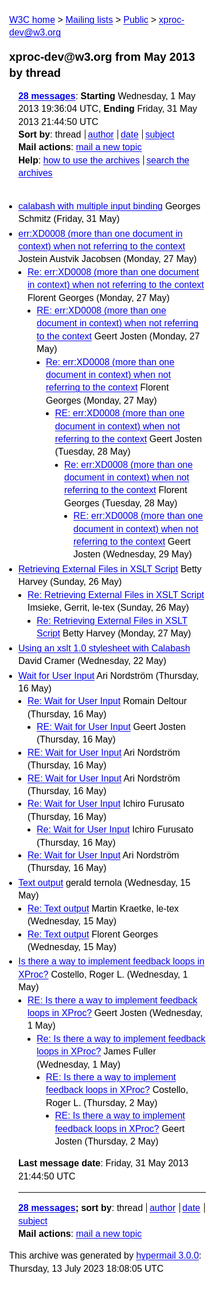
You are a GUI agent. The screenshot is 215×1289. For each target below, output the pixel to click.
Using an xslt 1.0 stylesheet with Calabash (104, 648)
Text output (40, 883)
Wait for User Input (56, 676)
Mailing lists (89, 20)
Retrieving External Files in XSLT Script (98, 569)
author (101, 134)
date (129, 134)
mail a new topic (109, 147)
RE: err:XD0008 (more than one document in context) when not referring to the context (117, 323)
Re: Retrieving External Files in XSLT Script (116, 595)
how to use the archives (92, 160)
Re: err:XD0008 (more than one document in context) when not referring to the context (110, 375)
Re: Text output (58, 908)
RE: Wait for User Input (84, 727)
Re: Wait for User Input (74, 701)
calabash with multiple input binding (90, 206)
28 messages (47, 96)
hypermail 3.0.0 (167, 1255)
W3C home (32, 20)
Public (135, 20)
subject (159, 134)
